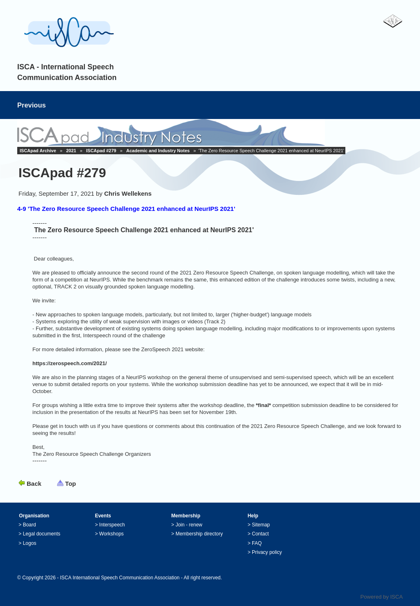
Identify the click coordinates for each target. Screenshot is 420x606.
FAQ (257, 543)
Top (70, 483)
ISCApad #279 (101, 150)
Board (29, 525)
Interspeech (112, 525)
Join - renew (189, 525)
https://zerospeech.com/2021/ (69, 363)
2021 (71, 150)
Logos (30, 543)
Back (34, 483)
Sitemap (261, 525)
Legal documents (41, 534)
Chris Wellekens (128, 193)
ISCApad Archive (38, 150)
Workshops (111, 534)
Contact (260, 534)
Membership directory (199, 534)
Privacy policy (267, 552)
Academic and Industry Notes (158, 150)
